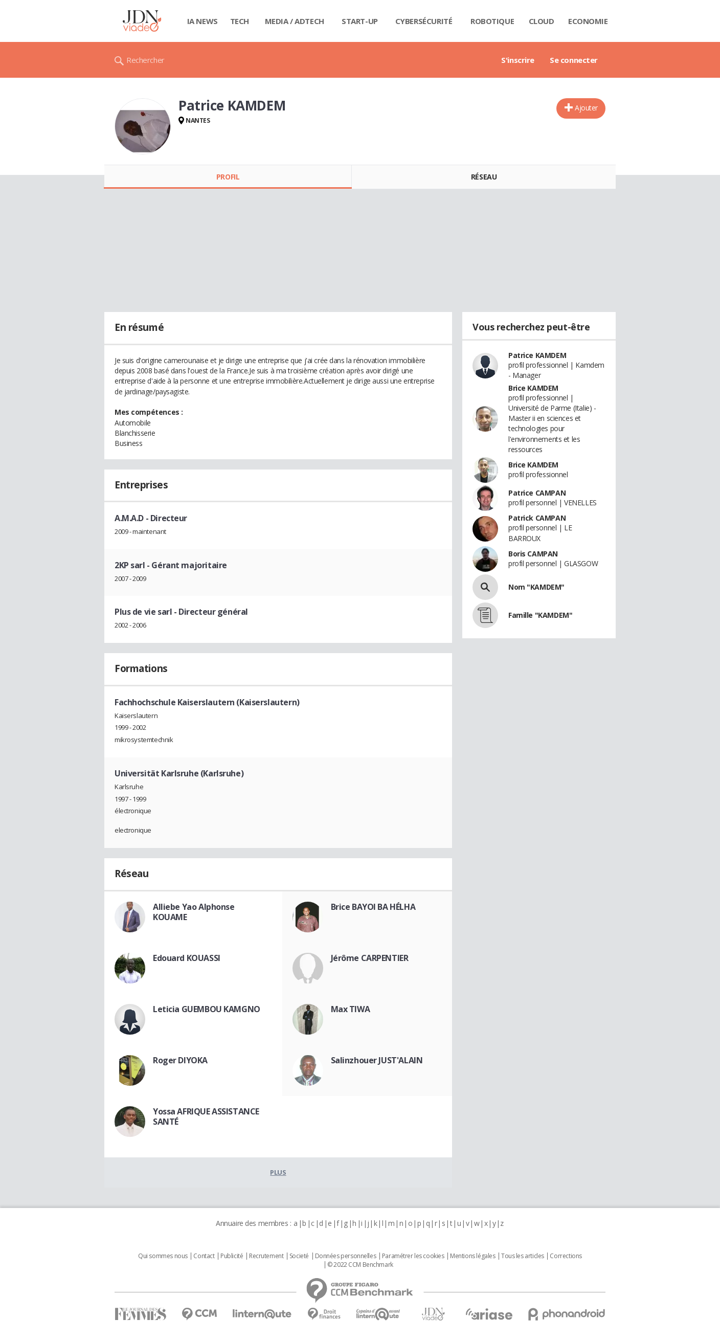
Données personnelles (345, 1256)
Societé (299, 1256)
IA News (202, 21)
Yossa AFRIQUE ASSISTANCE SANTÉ (206, 1116)
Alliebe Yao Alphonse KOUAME (194, 912)
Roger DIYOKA (180, 1060)
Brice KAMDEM (533, 388)
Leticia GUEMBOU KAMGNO (206, 1009)
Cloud (541, 21)
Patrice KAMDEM (537, 355)
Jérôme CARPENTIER (370, 958)
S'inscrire (517, 60)
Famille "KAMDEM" (540, 615)
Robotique (492, 21)
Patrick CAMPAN (537, 518)
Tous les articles (522, 1256)
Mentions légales (472, 1256)
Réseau (484, 177)
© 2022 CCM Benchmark (360, 1264)
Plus (278, 1172)
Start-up (360, 21)
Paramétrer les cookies (413, 1256)
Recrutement (266, 1256)
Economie (588, 21)
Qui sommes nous (163, 1256)
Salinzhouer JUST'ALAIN (377, 1060)
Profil (227, 177)
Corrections (565, 1256)
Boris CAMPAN (533, 553)
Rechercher (145, 60)
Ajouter (586, 108)
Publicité (231, 1256)
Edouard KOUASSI (186, 958)
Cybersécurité (424, 21)
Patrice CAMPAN (537, 493)
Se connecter (574, 60)
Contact (203, 1256)
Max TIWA (350, 1009)
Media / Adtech (294, 21)
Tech (239, 21)
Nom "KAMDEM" (536, 587)
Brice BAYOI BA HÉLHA (373, 906)
